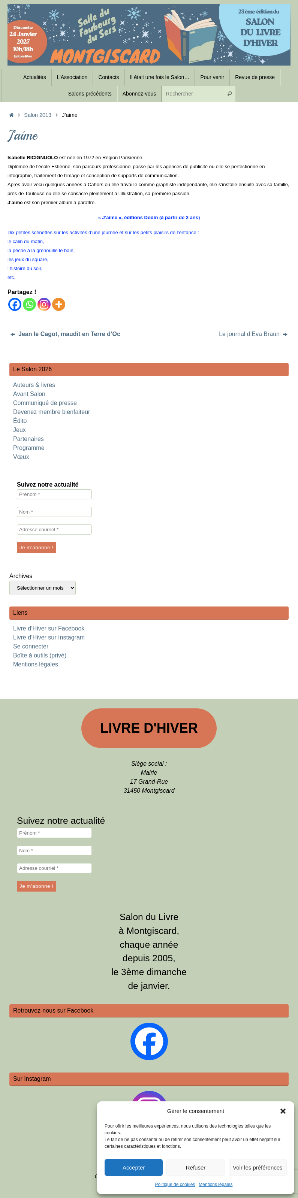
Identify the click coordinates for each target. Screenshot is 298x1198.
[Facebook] (14, 304)
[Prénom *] (54, 494)
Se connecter (30, 646)
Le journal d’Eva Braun (253, 334)
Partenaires (28, 439)
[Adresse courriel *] (54, 529)
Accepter (134, 1167)
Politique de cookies (175, 1184)
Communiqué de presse (45, 403)
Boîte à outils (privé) (39, 655)
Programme (29, 448)
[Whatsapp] (29, 304)
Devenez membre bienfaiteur (51, 412)
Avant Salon (29, 394)
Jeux (19, 430)
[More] (58, 304)
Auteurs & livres (34, 385)
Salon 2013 (37, 115)
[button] (283, 1111)
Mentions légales (215, 1184)
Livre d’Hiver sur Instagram (49, 637)
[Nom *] (54, 512)
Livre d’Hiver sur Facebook (48, 628)
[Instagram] (44, 304)
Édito (20, 421)
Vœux (21, 457)
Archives (20, 576)
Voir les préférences (258, 1167)
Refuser (196, 1167)
